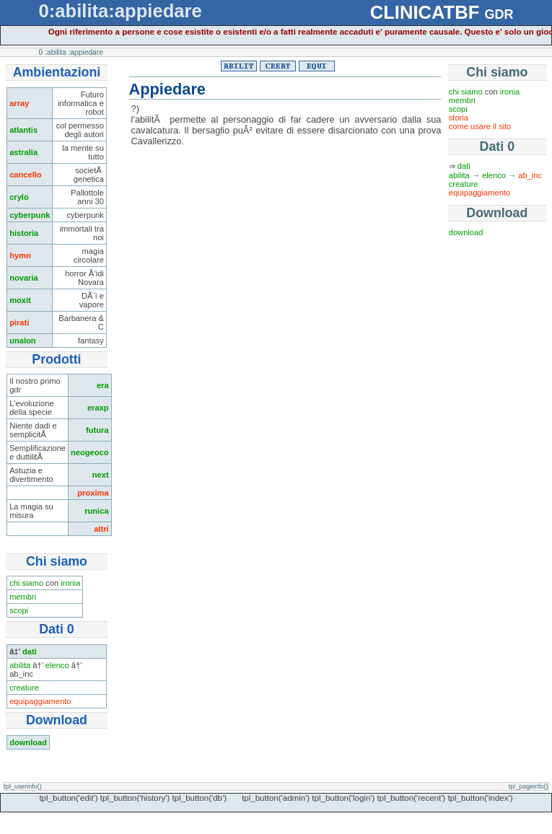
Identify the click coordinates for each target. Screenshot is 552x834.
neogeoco (90, 452)
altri (101, 528)
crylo (19, 197)
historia (23, 233)
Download (496, 213)
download (28, 742)
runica (96, 510)
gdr (498, 12)
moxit (20, 300)
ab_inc (530, 175)
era (103, 385)
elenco (57, 665)
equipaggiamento (40, 701)
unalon (22, 340)
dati (29, 651)
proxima (92, 492)
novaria (23, 277)
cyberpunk (29, 215)
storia (458, 117)
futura (97, 430)
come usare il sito (480, 126)
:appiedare (86, 52)
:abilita (55, 52)
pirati (19, 322)
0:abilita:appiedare (120, 11)
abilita (19, 665)
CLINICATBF (425, 12)
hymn (20, 255)
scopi (18, 610)
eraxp (98, 407)
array (19, 103)
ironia (70, 583)
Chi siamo (496, 72)
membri (22, 596)
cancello (25, 174)
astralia (23, 152)
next (100, 474)
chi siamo (26, 583)
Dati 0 (497, 146)
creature (24, 687)
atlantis (23, 130)
